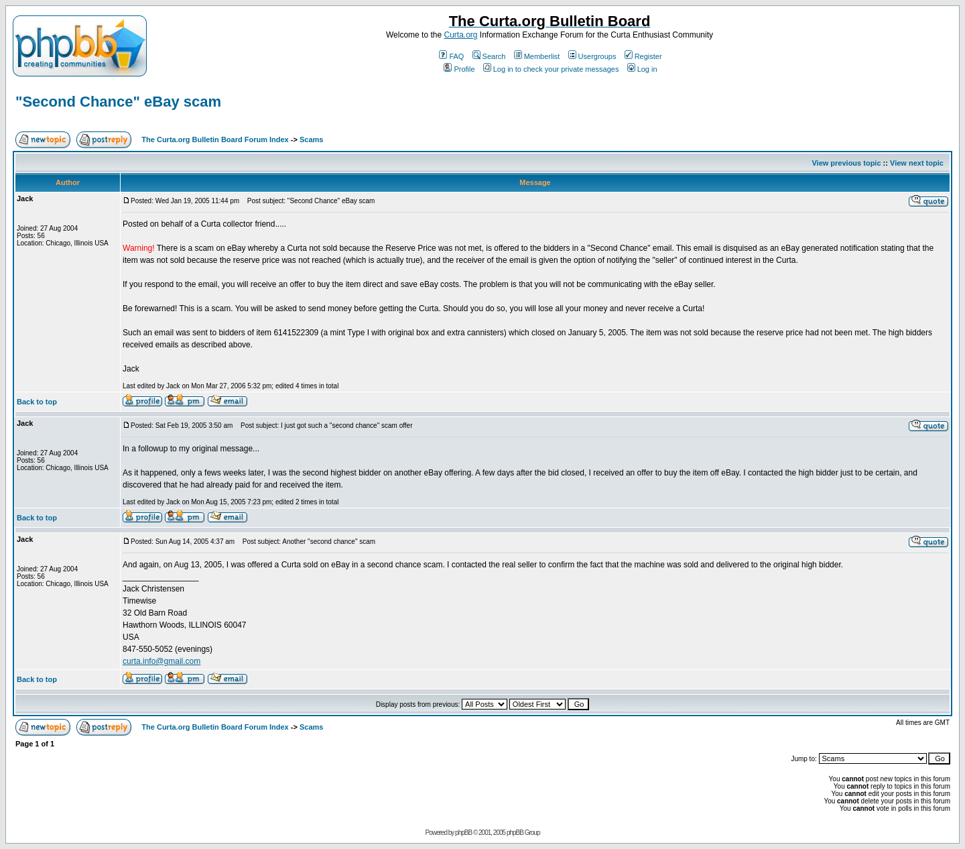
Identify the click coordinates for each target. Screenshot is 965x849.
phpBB (463, 832)
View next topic (917, 163)
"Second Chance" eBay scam (118, 101)
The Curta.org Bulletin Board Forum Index (214, 139)
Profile (459, 69)
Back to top (37, 402)
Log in (642, 69)
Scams (311, 139)
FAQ (451, 56)
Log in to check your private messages (551, 69)
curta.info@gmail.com (161, 661)
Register (643, 56)
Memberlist (537, 56)
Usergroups (592, 56)
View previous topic (846, 163)
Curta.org (460, 35)
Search (489, 56)
